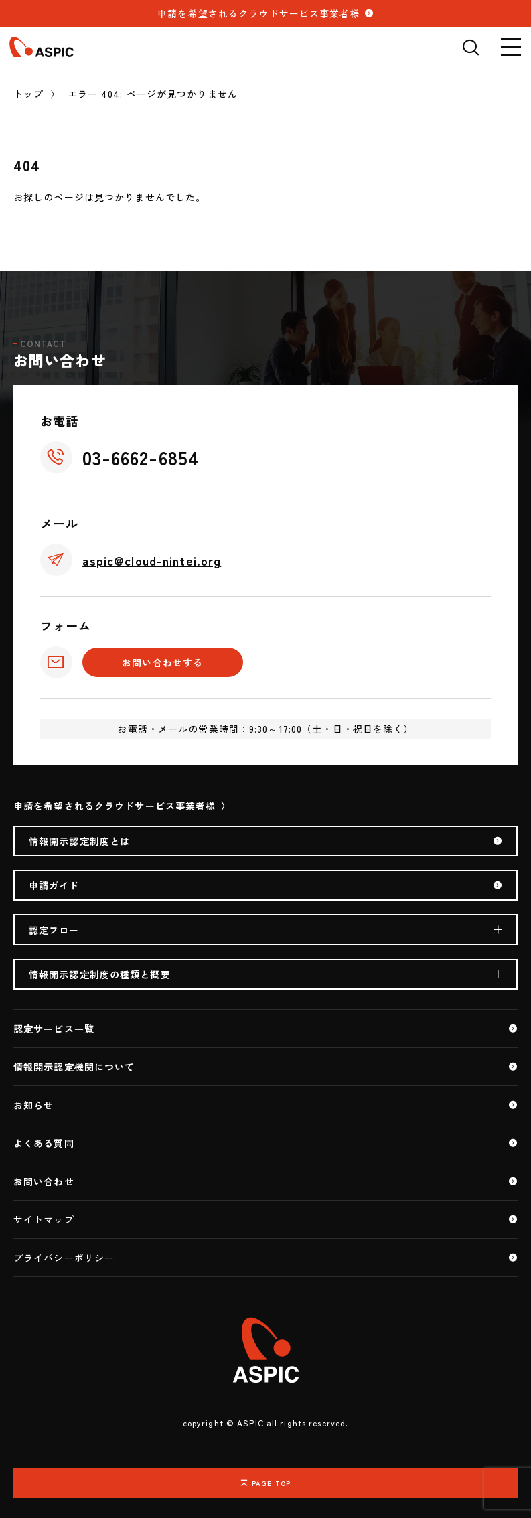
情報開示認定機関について (74, 1066)
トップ (28, 93)
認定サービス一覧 (53, 1028)
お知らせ (33, 1105)
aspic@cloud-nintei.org (152, 560)
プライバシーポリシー (64, 1257)
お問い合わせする (162, 662)
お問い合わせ (43, 1181)
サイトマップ (43, 1219)
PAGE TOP (271, 1483)
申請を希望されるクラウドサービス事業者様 (258, 13)
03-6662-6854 (140, 457)
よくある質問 (43, 1143)
